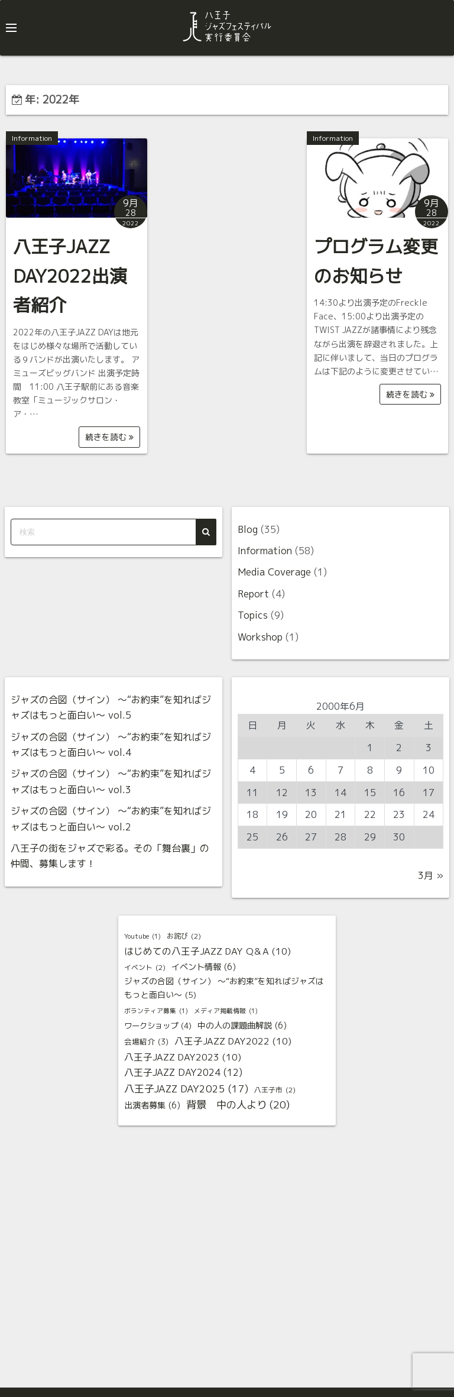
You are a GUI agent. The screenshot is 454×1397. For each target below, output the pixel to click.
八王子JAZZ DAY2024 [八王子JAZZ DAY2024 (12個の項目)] (183, 1072)
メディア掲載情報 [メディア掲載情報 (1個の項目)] (226, 1011)
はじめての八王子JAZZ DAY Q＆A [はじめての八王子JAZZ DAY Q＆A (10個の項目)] (207, 951)
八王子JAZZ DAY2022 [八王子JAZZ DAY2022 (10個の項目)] (232, 1041)
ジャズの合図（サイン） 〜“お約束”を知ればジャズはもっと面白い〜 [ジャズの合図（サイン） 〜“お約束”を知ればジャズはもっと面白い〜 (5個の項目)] (224, 988)
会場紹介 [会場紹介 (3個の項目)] (146, 1042)
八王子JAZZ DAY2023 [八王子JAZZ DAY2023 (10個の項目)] (182, 1057)
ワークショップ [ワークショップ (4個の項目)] (158, 1026)
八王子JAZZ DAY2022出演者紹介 (70, 276)
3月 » (430, 875)
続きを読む (109, 436)
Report (253, 593)
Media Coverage (274, 571)
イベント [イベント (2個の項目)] (145, 968)
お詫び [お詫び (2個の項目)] (184, 936)
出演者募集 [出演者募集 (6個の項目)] (152, 1106)
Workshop (260, 636)
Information (32, 138)
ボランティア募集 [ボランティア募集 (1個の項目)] (156, 1011)
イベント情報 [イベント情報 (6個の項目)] (203, 968)
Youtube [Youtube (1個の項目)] (142, 937)
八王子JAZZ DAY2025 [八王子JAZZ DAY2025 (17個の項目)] (186, 1089)
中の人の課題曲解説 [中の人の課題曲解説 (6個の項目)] (242, 1026)
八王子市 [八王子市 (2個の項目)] (275, 1090)
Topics (253, 615)
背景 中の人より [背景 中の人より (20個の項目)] (238, 1105)
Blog (248, 529)
